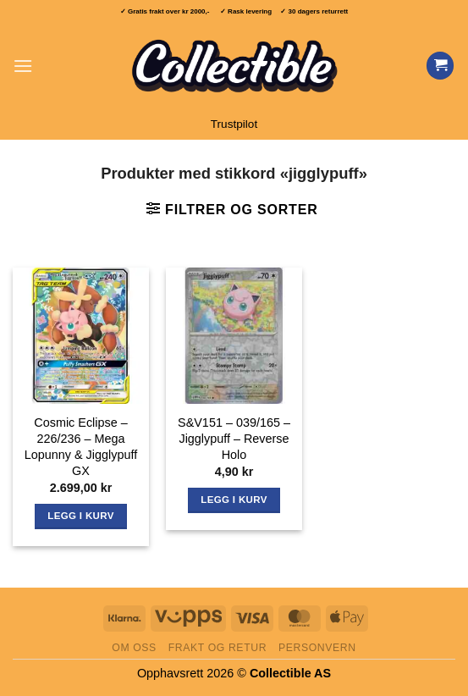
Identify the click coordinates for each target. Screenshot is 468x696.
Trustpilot (234, 124)
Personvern (317, 648)
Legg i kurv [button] (80, 516)
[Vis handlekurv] (440, 66)
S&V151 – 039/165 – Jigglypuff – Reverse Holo (234, 438)
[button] (23, 65)
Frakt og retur (217, 648)
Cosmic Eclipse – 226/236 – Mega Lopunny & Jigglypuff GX (81, 446)
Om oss (134, 648)
